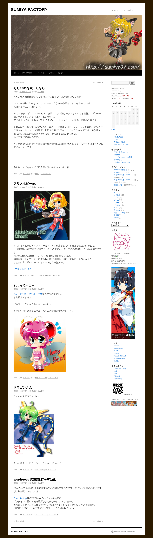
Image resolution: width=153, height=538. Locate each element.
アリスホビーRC (25, 183)
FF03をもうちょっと (121, 152)
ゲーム (116, 200)
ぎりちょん (118, 172)
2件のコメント (50, 470)
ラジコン (51, 73)
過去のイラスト (119, 142)
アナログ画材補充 (120, 170)
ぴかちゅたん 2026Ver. (122, 162)
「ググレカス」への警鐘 (123, 157)
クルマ (116, 197)
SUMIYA (40, 92)
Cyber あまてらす (120, 368)
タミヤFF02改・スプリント (124, 175)
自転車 (116, 218)
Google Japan (118, 348)
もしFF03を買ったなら (29, 88)
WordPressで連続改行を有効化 (35, 479)
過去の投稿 (19, 82)
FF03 (37, 174)
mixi (115, 371)
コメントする (46, 174)
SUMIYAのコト (28, 73)
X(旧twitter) (118, 378)
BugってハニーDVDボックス (28, 294)
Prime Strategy (20, 498)
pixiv (115, 373)
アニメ (116, 192)
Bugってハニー (24, 285)
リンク (60, 73)
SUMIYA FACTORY (29, 9)
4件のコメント (58, 276)
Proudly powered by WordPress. (125, 531)
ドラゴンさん (23, 387)
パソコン (26, 515)
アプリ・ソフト (41, 515)
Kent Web (117, 351)
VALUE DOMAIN (120, 356)
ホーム (16, 73)
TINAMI (117, 376)
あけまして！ (119, 185)
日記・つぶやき (119, 213)
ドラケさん (118, 160)
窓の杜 (116, 361)
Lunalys (116, 353)
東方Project (47, 276)
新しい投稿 (98, 82)
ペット (116, 208)
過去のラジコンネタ (121, 145)
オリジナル (39, 470)
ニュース (117, 203)
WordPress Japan (119, 358)
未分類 (116, 215)
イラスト (40, 73)
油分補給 (117, 155)
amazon (116, 346)
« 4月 (113, 129)
